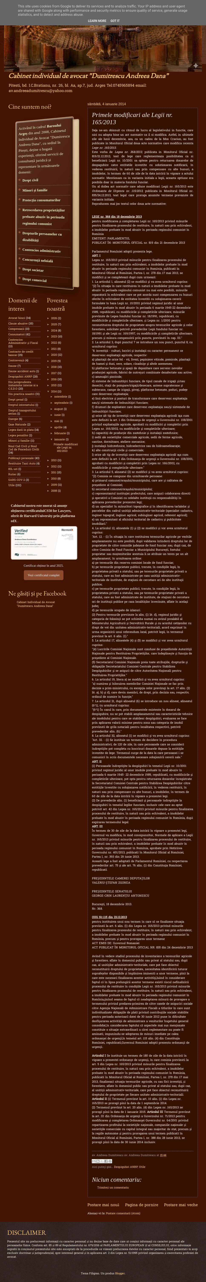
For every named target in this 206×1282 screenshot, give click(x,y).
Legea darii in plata (21, 430)
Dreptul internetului (21, 405)
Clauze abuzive (18, 324)
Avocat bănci (16, 318)
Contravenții (16, 361)
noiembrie (61, 397)
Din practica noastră (21, 394)
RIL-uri (12, 469)
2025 (54, 325)
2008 (54, 491)
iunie (58, 415)
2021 (54, 349)
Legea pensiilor (18, 436)
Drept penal (16, 400)
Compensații (16, 329)
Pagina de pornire (141, 1205)
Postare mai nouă (103, 1205)
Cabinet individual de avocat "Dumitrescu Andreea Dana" (88, 76)
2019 (54, 361)
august (59, 409)
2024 (54, 331)
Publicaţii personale (21, 458)
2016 (54, 379)
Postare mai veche (181, 1205)
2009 (54, 485)
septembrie (62, 403)
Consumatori (16, 335)
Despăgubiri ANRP (125, 1167)
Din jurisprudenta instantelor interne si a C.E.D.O (23, 385)
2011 (54, 473)
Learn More (97, 21)
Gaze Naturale (17, 425)
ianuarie (60, 440)
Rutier (12, 474)
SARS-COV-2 (16, 480)
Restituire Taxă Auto (22, 464)
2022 (54, 343)
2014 (54, 392)
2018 (54, 367)
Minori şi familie (19, 441)
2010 (54, 479)
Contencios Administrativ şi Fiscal (23, 341)
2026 (54, 318)
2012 (54, 467)
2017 (54, 373)
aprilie (58, 427)
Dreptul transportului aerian (22, 412)
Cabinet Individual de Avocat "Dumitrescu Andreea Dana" (36, 604)
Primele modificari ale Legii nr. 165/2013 (66, 447)
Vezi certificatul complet (43, 575)
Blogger (120, 1274)
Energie (13, 419)
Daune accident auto (21, 371)
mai (57, 421)
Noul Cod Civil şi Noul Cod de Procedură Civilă (23, 448)
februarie (60, 433)
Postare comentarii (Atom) (123, 1213)
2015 (54, 385)
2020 (54, 355)
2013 (54, 460)
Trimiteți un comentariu (113, 1188)
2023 (54, 337)
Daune (12, 366)
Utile (142, 1167)
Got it (115, 21)
